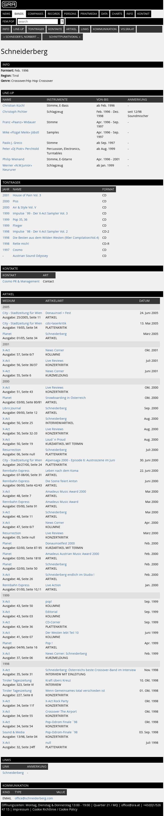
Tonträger (36, 29)
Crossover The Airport (61, 711)
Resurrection (12, 450)
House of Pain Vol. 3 (27, 195)
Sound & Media (14, 732)
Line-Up (18, 29)
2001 (6, 195)
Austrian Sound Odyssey (30, 256)
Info (129, 14)
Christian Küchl (14, 105)
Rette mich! (21, 244)
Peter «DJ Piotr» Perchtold (21, 149)
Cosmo (17, 250)
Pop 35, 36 (20, 219)
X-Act (6, 350)
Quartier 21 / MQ (106, 805)
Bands (19, 14)
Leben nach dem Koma (61, 471)
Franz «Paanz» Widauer (19, 122)
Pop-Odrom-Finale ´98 (61, 732)
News (6, 14)
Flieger (17, 225)
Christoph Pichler (15, 112)
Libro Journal (12, 408)
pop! (48, 601)
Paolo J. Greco (12, 143)
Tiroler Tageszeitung (17, 680)
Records (54, 14)
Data (104, 14)
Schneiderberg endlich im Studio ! (69, 575)
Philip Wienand (13, 159)
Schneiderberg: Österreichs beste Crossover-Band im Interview (90, 670)
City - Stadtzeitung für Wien (22, 313)
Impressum (21, 809)
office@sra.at (130, 805)
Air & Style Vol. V (24, 207)
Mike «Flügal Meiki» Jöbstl (21, 132)
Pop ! (49, 643)
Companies (35, 14)
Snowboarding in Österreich (65, 398)
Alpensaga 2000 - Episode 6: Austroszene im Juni (80, 460)
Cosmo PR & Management (21, 281)
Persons (70, 14)
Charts (117, 14)
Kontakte (55, 29)
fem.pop (8, 21)
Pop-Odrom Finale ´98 (61, 722)
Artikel (71, 29)
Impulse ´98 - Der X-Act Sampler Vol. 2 (40, 231)
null (48, 743)
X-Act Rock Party (56, 701)
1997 (6, 250)
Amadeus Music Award (61, 502)
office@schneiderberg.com (34, 798)
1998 (6, 231)
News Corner (54, 350)
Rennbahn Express (16, 471)
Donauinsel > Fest (58, 313)
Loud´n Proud (55, 439)
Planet (7, 334)
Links (85, 29)
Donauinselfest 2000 (60, 543)
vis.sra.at (127, 29)
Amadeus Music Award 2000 (65, 491)
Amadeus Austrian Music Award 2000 (72, 554)
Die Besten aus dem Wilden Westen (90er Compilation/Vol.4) (56, 238)
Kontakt (143, 14)
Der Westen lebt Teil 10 (62, 633)
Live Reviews (54, 361)
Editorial (51, 612)
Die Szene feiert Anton (61, 481)
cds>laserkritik (55, 323)
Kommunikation (105, 29)
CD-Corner (52, 622)
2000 (6, 201)
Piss (15, 201)
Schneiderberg (56, 334)
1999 (6, 213)
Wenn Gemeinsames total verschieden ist (75, 691)
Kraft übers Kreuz (58, 680)
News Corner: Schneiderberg (66, 653)
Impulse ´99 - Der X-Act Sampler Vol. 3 (40, 213)
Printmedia (89, 14)
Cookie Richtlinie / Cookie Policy (54, 809)
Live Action (53, 585)
